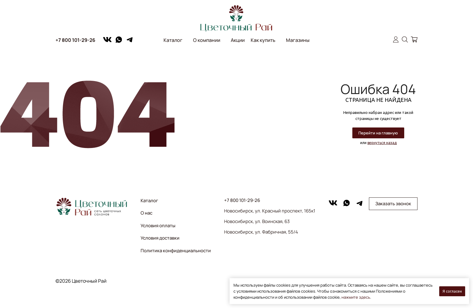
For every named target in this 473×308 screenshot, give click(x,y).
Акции (238, 40)
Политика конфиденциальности (176, 250)
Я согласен (452, 291)
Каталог (173, 40)
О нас (146, 213)
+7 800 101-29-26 (75, 40)
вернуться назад (382, 143)
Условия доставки (160, 238)
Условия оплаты (158, 225)
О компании (206, 40)
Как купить (263, 40)
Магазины (298, 40)
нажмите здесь (355, 297)
